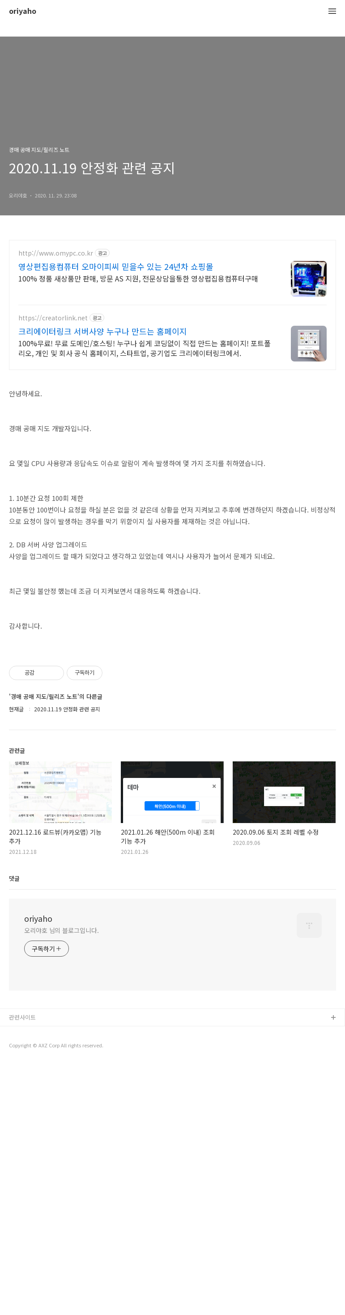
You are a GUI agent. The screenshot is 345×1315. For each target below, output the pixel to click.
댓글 (14, 1003)
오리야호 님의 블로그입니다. (61, 1055)
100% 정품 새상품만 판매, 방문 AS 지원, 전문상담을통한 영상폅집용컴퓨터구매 (138, 278)
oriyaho (22, 11)
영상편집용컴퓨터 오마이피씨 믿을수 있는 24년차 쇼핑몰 (115, 266)
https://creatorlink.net (53, 318)
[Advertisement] (172, 703)
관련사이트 (22, 1142)
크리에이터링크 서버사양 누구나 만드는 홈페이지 (102, 331)
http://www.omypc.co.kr (55, 253)
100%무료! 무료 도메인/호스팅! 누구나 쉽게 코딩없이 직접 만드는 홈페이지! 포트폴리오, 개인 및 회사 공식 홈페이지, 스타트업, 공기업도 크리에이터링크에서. (144, 348)
